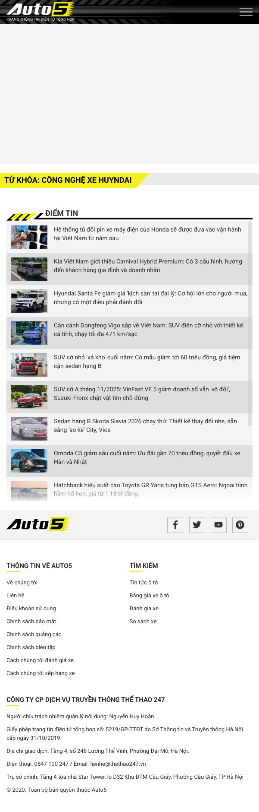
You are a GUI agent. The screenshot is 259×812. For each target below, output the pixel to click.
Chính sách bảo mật (31, 622)
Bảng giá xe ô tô (149, 596)
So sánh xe (143, 622)
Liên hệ (15, 596)
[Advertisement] (129, 92)
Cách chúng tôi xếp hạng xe (40, 673)
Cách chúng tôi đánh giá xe (40, 660)
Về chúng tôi (21, 583)
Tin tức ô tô (144, 583)
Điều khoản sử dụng (31, 609)
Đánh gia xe (144, 609)
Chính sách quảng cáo (34, 634)
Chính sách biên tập (31, 647)
